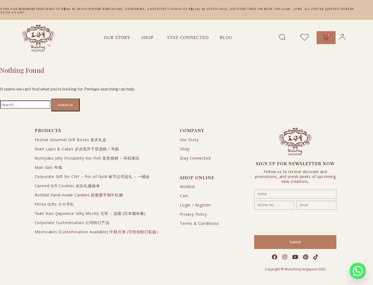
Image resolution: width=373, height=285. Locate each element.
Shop (148, 37)
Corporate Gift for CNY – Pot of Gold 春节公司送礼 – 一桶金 (92, 176)
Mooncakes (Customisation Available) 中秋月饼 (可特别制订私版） (98, 231)
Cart (184, 195)
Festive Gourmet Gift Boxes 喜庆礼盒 (71, 139)
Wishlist (187, 186)
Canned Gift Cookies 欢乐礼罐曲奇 (67, 185)
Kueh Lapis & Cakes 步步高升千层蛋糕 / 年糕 (77, 148)
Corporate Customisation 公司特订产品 (72, 222)
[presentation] (295, 222)
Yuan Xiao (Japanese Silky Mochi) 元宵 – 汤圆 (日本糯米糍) (90, 213)
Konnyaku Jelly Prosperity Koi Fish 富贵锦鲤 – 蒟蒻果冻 (87, 158)
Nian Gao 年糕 (48, 167)
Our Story (117, 37)
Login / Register (195, 205)
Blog (225, 37)
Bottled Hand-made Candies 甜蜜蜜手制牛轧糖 (79, 194)
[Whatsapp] (357, 271)
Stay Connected (188, 37)
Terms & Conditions (199, 223)
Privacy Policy (193, 214)
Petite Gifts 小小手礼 (54, 204)
